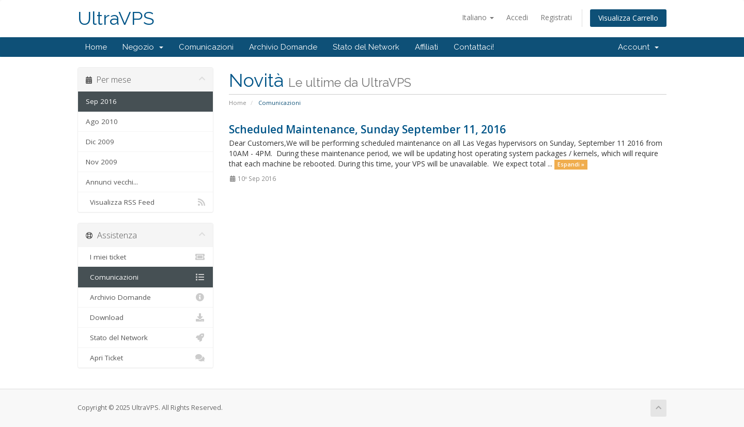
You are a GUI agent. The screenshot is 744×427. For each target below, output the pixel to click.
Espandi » (570, 164)
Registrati (556, 17)
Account (638, 47)
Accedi (517, 17)
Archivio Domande (283, 47)
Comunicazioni (206, 47)
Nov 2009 (101, 161)
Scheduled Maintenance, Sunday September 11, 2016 (367, 129)
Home (96, 47)
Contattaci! (474, 47)
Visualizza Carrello (628, 18)
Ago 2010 (102, 121)
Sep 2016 (101, 101)
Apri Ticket (145, 358)
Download (145, 317)
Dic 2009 (100, 141)
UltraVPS (116, 18)
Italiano (478, 17)
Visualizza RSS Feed (145, 202)
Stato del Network (366, 47)
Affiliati (426, 47)
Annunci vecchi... (112, 182)
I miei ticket (145, 257)
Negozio (142, 47)
